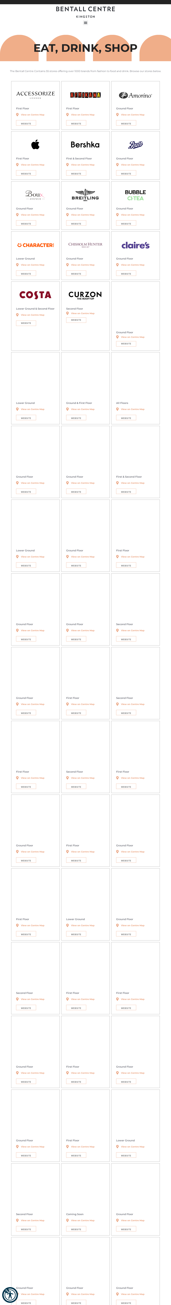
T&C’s (87, 1297)
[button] (160, 2)
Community (76, 1297)
